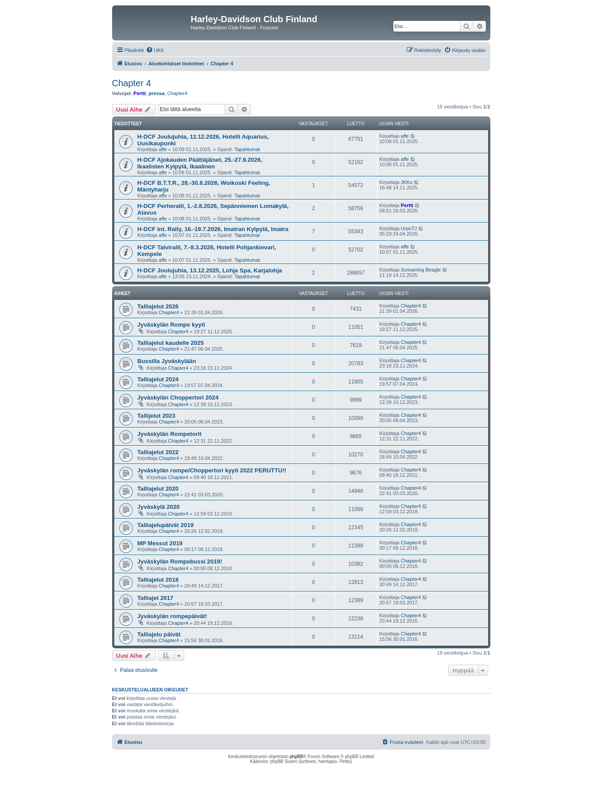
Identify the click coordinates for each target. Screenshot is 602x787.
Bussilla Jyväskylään (166, 361)
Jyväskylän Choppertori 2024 (178, 397)
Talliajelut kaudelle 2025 (170, 343)
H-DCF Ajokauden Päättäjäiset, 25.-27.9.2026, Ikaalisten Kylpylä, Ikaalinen (200, 163)
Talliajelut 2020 (158, 488)
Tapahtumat (247, 149)
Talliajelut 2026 (158, 306)
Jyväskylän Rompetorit (169, 434)
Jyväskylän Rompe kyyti (171, 324)
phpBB (296, 756)
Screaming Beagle (421, 269)
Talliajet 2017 (155, 598)
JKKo (406, 182)
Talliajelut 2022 (158, 452)
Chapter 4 (131, 83)
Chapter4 (177, 93)
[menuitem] (155, 50)
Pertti (139, 93)
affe (163, 149)
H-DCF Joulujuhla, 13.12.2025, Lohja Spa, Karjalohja (209, 270)
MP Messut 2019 (160, 543)
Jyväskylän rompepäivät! (172, 616)
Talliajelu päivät (159, 634)
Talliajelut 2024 (158, 379)
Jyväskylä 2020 (158, 506)
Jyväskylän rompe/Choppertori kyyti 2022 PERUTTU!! (212, 470)
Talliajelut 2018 (158, 579)
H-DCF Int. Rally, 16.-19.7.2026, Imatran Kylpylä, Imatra (213, 229)
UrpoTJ (409, 228)
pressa (156, 93)
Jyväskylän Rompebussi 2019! (179, 561)
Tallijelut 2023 (156, 415)
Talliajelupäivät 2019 (165, 525)
